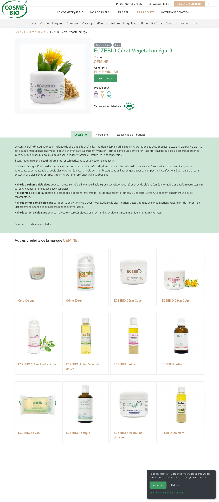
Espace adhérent (160, 3)
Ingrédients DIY (187, 23)
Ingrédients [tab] (102, 134)
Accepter (158, 485)
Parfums (157, 23)
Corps (32, 23)
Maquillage (130, 23)
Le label (123, 12)
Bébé (144, 23)
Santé (169, 23)
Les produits (145, 12)
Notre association (175, 12)
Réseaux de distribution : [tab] (130, 134)
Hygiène (57, 23)
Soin (117, 44)
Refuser (175, 485)
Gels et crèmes (103, 44)
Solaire (115, 23)
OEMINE (70, 240)
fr (210, 3)
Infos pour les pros (129, 3)
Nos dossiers (100, 12)
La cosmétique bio (70, 12)
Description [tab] (81, 134)
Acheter (105, 78)
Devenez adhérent (190, 3)
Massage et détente (94, 23)
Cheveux (72, 23)
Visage (44, 23)
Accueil (20, 31)
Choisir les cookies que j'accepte (167, 492)
